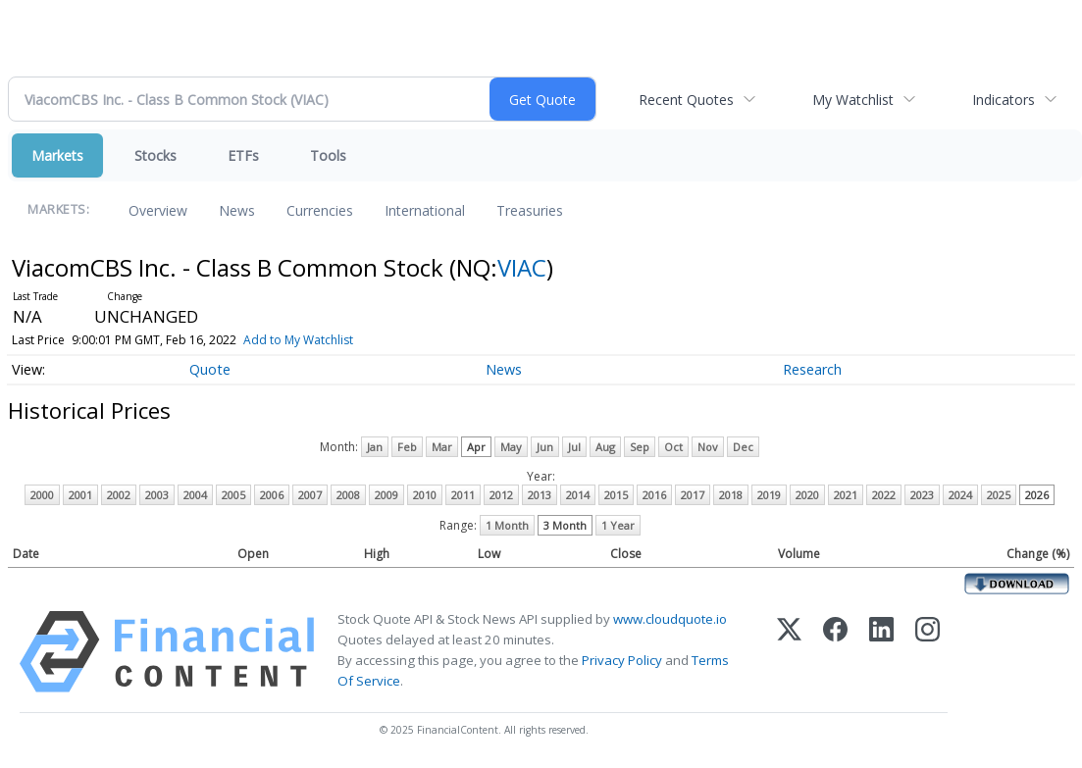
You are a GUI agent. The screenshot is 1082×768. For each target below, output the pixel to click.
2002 (118, 494)
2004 (195, 494)
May (511, 446)
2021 (845, 494)
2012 (501, 494)
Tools (328, 155)
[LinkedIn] (881, 651)
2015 (616, 494)
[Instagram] (927, 651)
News (237, 210)
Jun (545, 446)
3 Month (565, 525)
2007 (310, 494)
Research (812, 369)
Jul (574, 446)
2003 (157, 494)
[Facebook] (835, 651)
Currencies (319, 210)
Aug (605, 446)
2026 (1037, 494)
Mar (442, 446)
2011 (463, 494)
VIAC (521, 267)
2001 (80, 494)
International (425, 210)
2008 (348, 494)
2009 (386, 494)
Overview (158, 210)
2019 (769, 494)
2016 (654, 494)
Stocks (155, 155)
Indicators (1003, 99)
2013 (539, 494)
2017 (692, 494)
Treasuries (529, 210)
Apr (476, 446)
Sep (639, 446)
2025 (998, 494)
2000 (42, 494)
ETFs (243, 155)
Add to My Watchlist (298, 340)
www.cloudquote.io (670, 619)
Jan (375, 446)
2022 (884, 494)
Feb (407, 446)
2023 (922, 494)
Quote (210, 369)
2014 (578, 494)
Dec (743, 446)
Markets (57, 155)
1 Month (507, 525)
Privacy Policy (622, 660)
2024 (960, 494)
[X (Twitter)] (789, 651)
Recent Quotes (686, 99)
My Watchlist (853, 99)
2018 (731, 494)
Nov (707, 446)
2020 (807, 494)
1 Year (618, 525)
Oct (673, 446)
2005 (233, 494)
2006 (271, 494)
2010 (425, 494)
